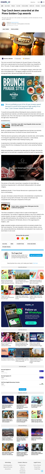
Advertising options (8, 465)
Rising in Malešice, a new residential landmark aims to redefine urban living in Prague (36, 360)
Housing (38, 5)
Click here (35, 263)
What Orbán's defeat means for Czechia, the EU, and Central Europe (37, 406)
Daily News (7, 5)
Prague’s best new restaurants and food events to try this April (7, 297)
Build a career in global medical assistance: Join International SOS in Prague (36, 344)
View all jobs (22, 389)
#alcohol (4, 243)
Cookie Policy (37, 469)
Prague (13, 5)
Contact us (22, 469)
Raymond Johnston (15, 22)
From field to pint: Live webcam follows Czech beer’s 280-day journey (22, 282)
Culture (18, 5)
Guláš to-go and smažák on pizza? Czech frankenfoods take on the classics (36, 282)
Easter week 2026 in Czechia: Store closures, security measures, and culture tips (8, 453)
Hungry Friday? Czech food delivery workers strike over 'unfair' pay (36, 297)
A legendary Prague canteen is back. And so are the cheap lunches (22, 297)
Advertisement (41, 75)
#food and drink (31, 243)
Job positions (8, 469)
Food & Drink (25, 5)
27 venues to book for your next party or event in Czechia (8, 359)
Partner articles (22, 330)
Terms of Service (37, 465)
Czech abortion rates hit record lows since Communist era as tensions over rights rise (22, 406)
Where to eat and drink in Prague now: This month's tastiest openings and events (7, 282)
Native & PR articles (8, 467)
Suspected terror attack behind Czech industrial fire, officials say (37, 438)
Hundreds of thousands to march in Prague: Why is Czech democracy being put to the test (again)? (22, 454)
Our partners (22, 471)
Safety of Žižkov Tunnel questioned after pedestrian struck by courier (37, 453)
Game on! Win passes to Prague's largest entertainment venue (6, 344)
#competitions (20, 243)
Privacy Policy (37, 467)
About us (22, 467)
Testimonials (22, 472)
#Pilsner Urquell (6, 246)
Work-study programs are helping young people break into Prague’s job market (21, 344)
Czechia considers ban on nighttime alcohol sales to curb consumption (7, 420)
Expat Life (32, 5)
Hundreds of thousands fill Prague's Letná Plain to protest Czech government (7, 438)
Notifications (26, 58)
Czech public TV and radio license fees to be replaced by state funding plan (22, 420)
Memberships (22, 465)
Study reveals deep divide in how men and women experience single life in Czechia (22, 439)
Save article (18, 58)
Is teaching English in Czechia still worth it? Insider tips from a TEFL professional (22, 360)
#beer (12, 243)
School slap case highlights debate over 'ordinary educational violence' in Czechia (7, 406)
